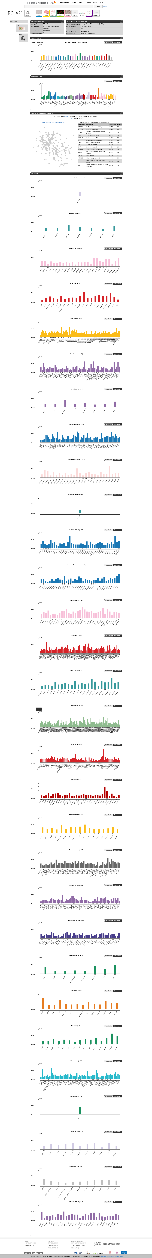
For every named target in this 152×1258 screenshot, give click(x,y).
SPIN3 (80, 142)
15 (78, 122)
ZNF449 (80, 138)
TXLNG (80, 155)
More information (105, 1256)
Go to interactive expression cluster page (53, 122)
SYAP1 (80, 140)
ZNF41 (80, 144)
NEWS (81, 2)
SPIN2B (80, 158)
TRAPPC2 (81, 132)
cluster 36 (67, 116)
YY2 (79, 135)
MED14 (80, 149)
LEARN (88, 2)
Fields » (105, 6)
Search (98, 6)
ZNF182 (80, 129)
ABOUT (74, 2)
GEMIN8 (80, 152)
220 (72, 118)
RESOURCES (64, 2)
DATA (95, 2)
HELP (101, 2)
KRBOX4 (81, 127)
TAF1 (79, 161)
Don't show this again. (117, 1256)
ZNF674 (80, 147)
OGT (79, 165)
